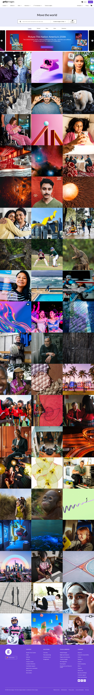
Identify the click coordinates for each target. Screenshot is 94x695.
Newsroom (80, 659)
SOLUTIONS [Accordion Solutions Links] (46, 649)
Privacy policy (71, 689)
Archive (28, 659)
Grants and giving (82, 663)
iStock (79, 666)
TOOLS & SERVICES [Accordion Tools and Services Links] (64, 649)
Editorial (38, 28)
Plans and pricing (47, 654)
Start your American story (47, 47)
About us (80, 652)
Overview (45, 652)
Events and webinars (82, 677)
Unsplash (80, 668)
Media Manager (63, 652)
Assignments (46, 659)
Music (55, 28)
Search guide (63, 663)
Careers (79, 657)
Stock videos (29, 672)
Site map (87, 689)
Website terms (56, 689)
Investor (79, 661)
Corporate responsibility (83, 654)
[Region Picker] (11, 657)
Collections (63, 28)
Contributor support (30, 666)
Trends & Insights (64, 659)
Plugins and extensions (65, 657)
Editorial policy (64, 689)
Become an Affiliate (82, 672)
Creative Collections (30, 663)
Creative (29, 28)
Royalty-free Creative (31, 652)
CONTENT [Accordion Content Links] (28, 649)
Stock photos (29, 670)
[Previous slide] (2, 41)
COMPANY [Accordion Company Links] (80, 649)
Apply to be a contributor (31, 668)
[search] (21, 21)
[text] (36, 21)
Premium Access (47, 657)
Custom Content (29, 661)
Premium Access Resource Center (66, 666)
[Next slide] (92, 41)
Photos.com (80, 670)
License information (80, 689)
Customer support (82, 675)
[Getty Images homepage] (8, 2)
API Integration (63, 661)
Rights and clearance (64, 654)
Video (47, 28)
